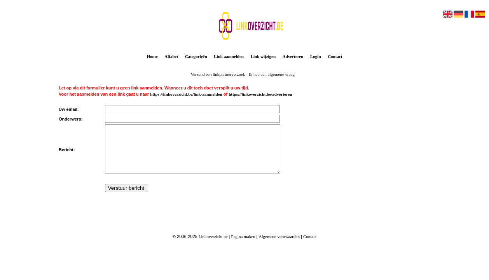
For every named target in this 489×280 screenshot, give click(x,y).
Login (315, 56)
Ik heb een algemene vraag (272, 74)
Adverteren (293, 56)
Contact (335, 56)
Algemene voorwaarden (279, 245)
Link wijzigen (263, 56)
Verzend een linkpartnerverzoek (217, 74)
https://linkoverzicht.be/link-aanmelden (186, 94)
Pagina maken (243, 245)
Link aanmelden (229, 56)
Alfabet (171, 56)
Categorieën (196, 56)
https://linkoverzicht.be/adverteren (260, 94)
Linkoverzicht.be (213, 245)
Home (152, 56)
